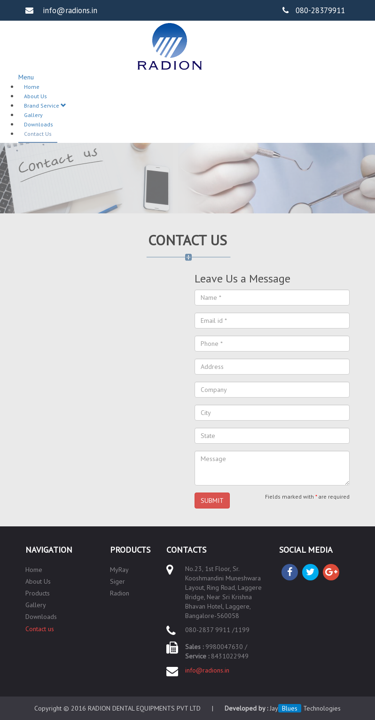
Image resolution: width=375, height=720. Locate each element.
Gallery (33, 114)
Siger (117, 581)
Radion (119, 593)
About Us (35, 96)
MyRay (119, 569)
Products (37, 593)
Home (31, 86)
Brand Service (45, 105)
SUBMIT (212, 500)
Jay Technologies (305, 708)
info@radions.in (207, 670)
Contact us (39, 629)
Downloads (38, 124)
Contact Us (38, 133)
